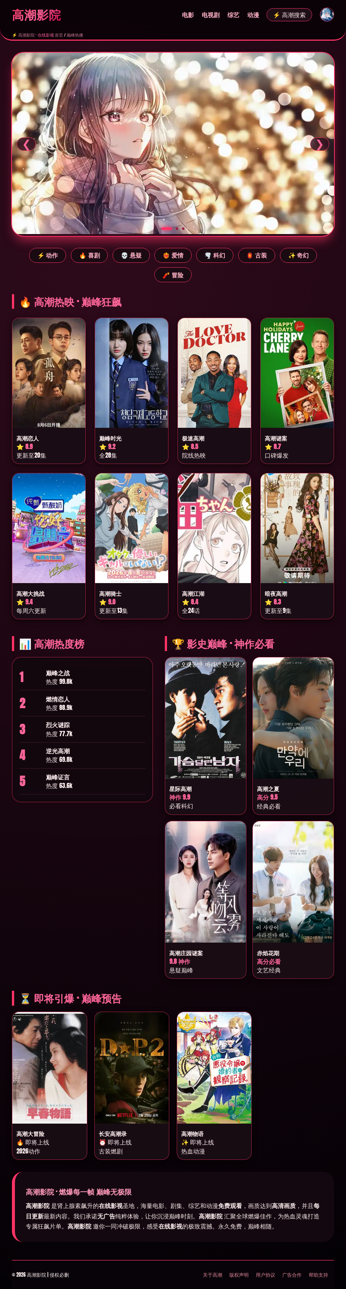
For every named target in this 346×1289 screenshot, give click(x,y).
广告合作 (292, 1274)
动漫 (253, 14)
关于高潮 (212, 1274)
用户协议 (265, 1274)
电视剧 (211, 14)
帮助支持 (318, 1274)
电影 (188, 14)
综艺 (233, 14)
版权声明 (239, 1274)
